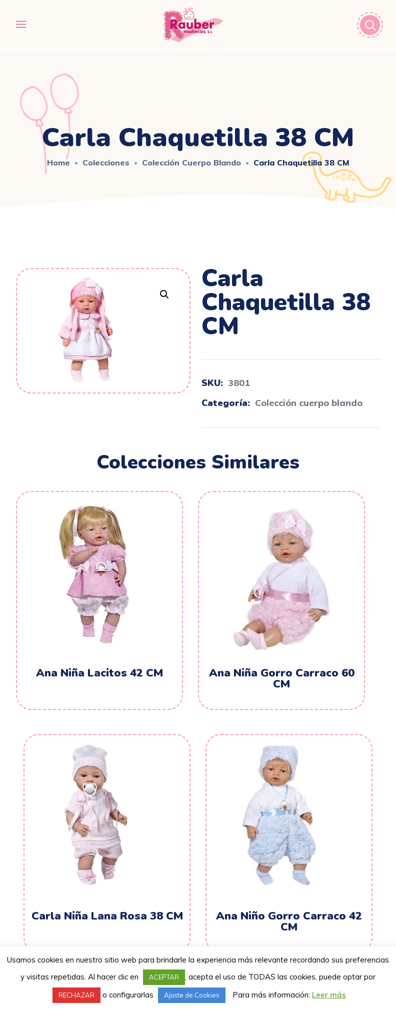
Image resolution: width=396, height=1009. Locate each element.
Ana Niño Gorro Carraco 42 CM (289, 921)
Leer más (329, 995)
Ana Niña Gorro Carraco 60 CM (281, 679)
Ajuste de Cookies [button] (192, 995)
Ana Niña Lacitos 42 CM (99, 673)
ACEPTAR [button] (164, 977)
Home (58, 163)
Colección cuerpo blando (191, 163)
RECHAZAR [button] (76, 995)
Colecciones (106, 163)
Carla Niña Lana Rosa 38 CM (107, 916)
